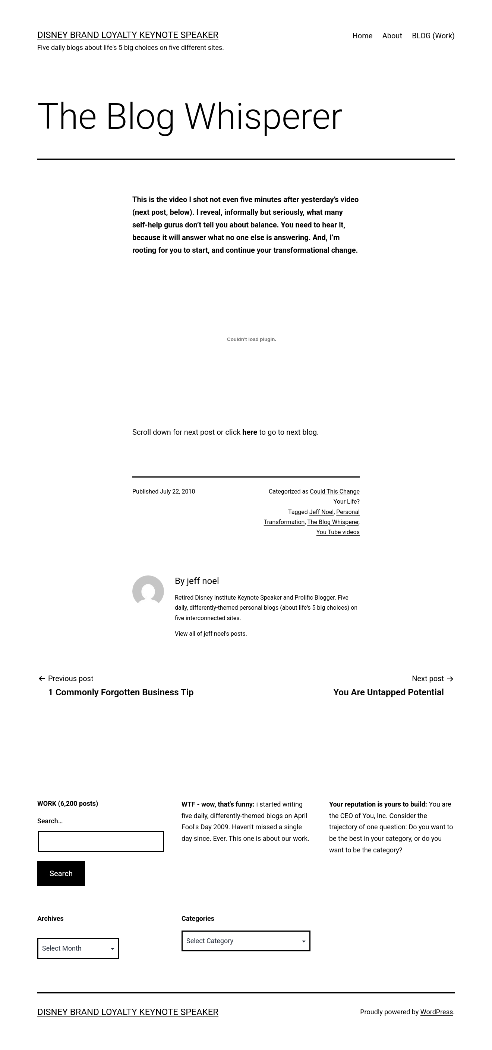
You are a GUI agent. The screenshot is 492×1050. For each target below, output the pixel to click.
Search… (50, 821)
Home (362, 35)
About (392, 35)
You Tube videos (338, 532)
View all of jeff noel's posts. (211, 633)
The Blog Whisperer (333, 522)
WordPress (436, 1012)
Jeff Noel (321, 512)
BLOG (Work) (433, 35)
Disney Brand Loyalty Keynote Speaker (127, 35)
